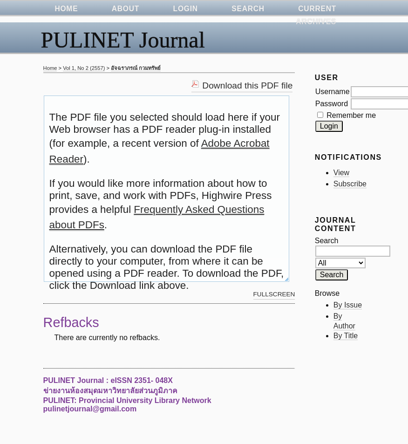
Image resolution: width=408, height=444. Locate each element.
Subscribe (350, 184)
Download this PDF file (247, 85)
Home (50, 68)
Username (332, 92)
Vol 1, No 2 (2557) (84, 68)
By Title (345, 336)
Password (331, 104)
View (341, 173)
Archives (316, 22)
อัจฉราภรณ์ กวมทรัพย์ (136, 68)
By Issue (347, 305)
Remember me (351, 115)
